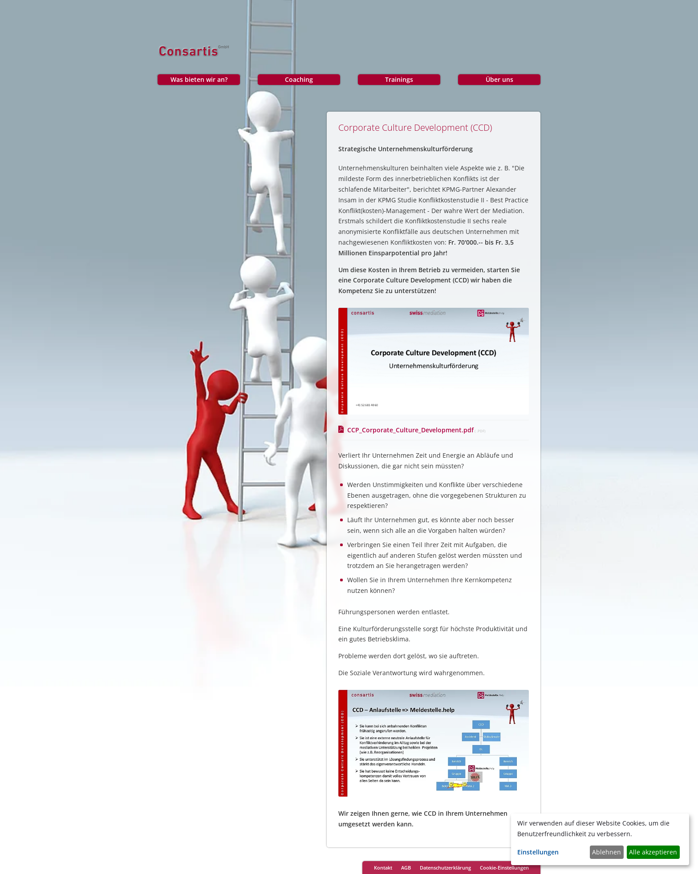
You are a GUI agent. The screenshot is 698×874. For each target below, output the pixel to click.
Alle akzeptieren (653, 852)
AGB (406, 867)
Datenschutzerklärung (445, 867)
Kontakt (383, 867)
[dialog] (600, 839)
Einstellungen (538, 852)
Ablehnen (606, 852)
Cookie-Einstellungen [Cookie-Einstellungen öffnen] (504, 867)
